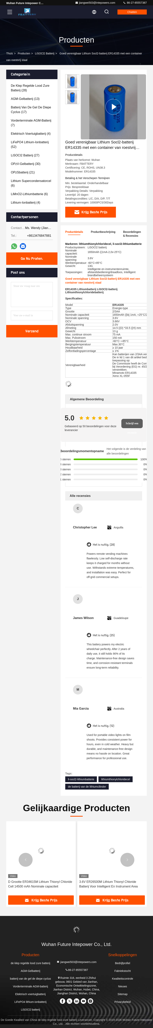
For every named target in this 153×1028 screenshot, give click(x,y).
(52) (30, 144)
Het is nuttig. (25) (104, 635)
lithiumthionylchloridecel (115, 779)
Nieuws (122, 986)
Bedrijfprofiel (122, 963)
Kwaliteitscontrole (122, 978)
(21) (23, 172)
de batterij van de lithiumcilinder (87, 786)
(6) (31, 183)
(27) (25, 155)
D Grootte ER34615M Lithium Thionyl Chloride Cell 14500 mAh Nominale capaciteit (40, 884)
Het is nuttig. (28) (104, 544)
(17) (31, 110)
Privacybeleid (123, 1001)
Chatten (132, 12)
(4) (31, 133)
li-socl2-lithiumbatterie (81, 779)
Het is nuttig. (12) (103, 726)
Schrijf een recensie (132, 425)
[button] (26, 860)
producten (24, 53)
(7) (31, 123)
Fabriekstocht (122, 970)
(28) (30, 88)
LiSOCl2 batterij (44, 53)
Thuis (9, 53)
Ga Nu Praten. (32, 259)
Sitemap (122, 994)
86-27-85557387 (135, 2)
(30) (25, 163)
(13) (25, 98)
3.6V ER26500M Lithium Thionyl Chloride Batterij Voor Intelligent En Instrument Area (108, 884)
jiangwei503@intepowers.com (95, 2)
